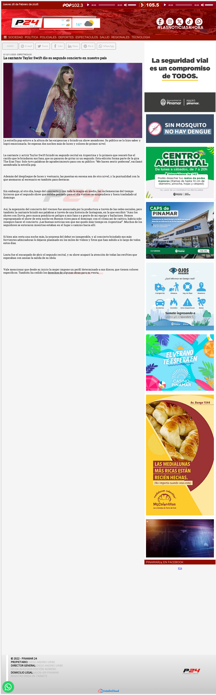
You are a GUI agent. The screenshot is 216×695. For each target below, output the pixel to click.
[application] (111, 5)
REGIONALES (120, 37)
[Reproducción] (88, 5)
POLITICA (31, 37)
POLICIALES (48, 37)
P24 (180, 568)
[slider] (107, 5)
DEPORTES (66, 37)
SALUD (104, 37)
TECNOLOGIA (140, 37)
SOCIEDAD (15, 37)
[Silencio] (125, 5)
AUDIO (10, 46)
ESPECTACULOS (87, 37)
